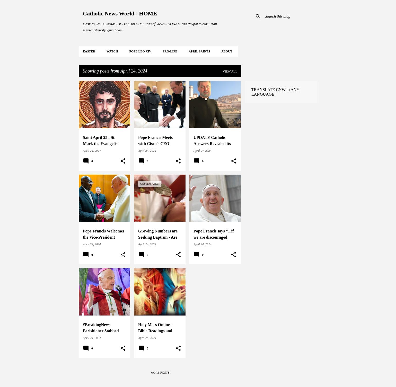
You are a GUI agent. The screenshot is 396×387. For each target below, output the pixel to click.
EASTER (89, 51)
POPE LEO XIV (140, 51)
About (226, 51)
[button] (123, 161)
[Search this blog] (290, 16)
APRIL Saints (199, 51)
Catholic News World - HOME (120, 13)
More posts (160, 372)
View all (230, 71)
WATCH (112, 51)
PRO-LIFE (170, 51)
